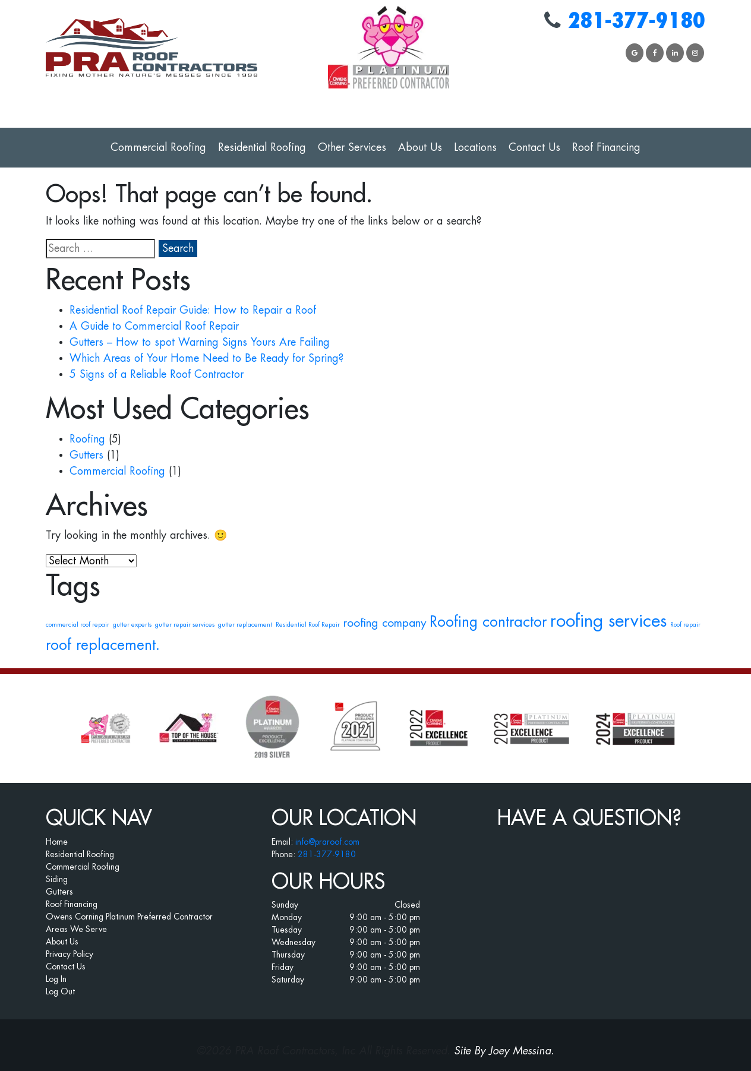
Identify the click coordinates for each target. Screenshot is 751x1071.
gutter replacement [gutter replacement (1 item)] (245, 624)
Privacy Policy (69, 954)
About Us (420, 147)
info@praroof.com (327, 842)
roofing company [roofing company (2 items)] (384, 622)
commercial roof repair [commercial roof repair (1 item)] (77, 624)
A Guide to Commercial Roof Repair (154, 326)
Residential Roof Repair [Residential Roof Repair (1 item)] (308, 624)
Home (57, 842)
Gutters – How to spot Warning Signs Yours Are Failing (200, 342)
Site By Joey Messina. (504, 1050)
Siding (57, 879)
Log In (56, 979)
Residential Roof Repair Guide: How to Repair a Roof (193, 310)
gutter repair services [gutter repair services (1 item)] (184, 624)
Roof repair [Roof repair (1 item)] (685, 624)
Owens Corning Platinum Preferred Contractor (129, 916)
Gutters (86, 455)
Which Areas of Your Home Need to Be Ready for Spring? (206, 358)
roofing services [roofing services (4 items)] (608, 621)
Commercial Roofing (158, 147)
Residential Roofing (262, 147)
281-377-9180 (636, 21)
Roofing (87, 439)
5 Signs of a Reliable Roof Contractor (157, 374)
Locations (475, 147)
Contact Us (534, 147)
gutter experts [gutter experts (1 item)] (132, 624)
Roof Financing (606, 147)
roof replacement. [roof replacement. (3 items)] (103, 645)
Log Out (60, 991)
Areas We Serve (76, 929)
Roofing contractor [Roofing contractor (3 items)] (488, 622)
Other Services (352, 147)
